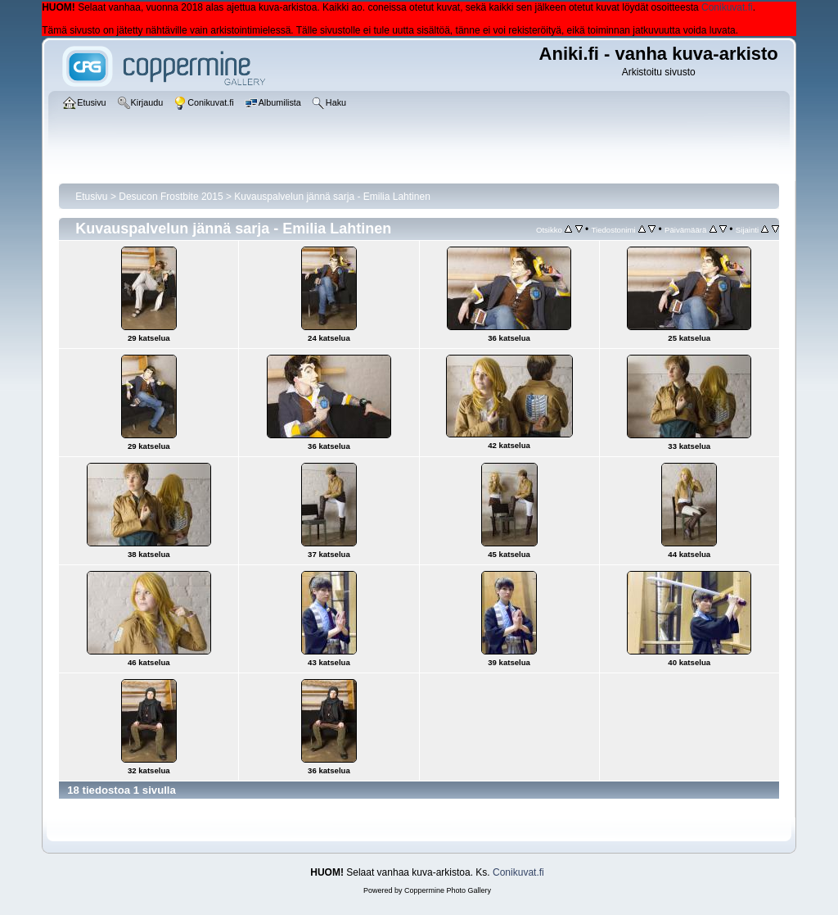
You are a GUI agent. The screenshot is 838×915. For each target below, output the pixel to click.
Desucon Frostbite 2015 (171, 196)
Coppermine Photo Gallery (447, 890)
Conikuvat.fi (727, 7)
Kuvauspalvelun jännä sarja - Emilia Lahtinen (332, 196)
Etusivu (91, 196)
